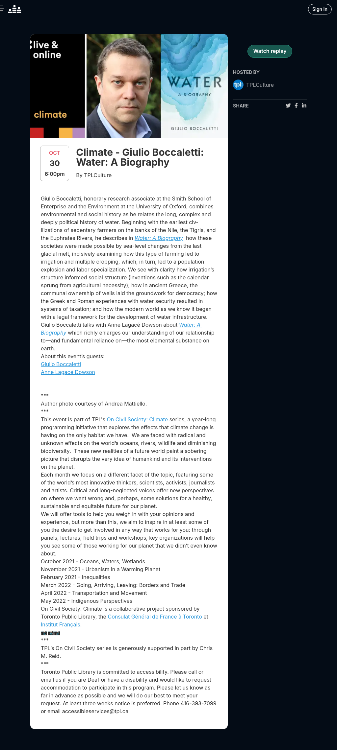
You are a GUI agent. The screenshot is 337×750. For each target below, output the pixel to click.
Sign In (319, 9)
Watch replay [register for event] (269, 51)
